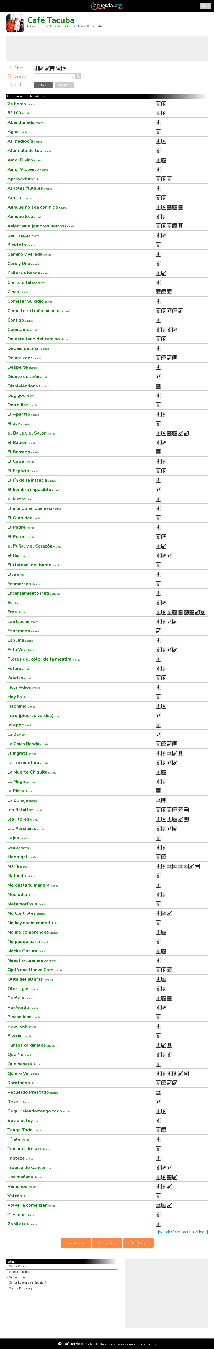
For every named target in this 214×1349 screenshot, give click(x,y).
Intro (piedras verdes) (35, 716)
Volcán (19, 1196)
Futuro (18, 668)
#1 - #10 (64, 85)
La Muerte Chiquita (31, 772)
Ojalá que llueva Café (34, 970)
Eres (16, 612)
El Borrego (23, 452)
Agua (17, 132)
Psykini (19, 1036)
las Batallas (24, 810)
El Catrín (20, 461)
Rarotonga (23, 1083)
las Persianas (26, 829)
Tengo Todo (24, 1130)
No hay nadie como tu (34, 923)
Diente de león (27, 377)
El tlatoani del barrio (33, 565)
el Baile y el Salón (31, 433)
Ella (16, 574)
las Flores (22, 819)
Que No (19, 1055)
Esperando (23, 631)
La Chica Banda (27, 744)
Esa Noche (22, 621)
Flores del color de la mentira (43, 659)
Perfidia (20, 998)
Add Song (138, 1243)
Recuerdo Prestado (32, 1092)
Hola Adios (23, 687)
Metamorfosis (26, 904)
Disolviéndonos (28, 386)
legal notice (98, 1344)
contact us (148, 1344)
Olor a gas (22, 989)
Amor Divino (24, 160)
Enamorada (23, 584)
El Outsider (23, 518)
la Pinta (20, 791)
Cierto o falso (26, 282)
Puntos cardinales (31, 1045)
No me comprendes (32, 932)
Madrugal (21, 857)
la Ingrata (22, 753)
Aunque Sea (24, 217)
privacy (114, 1344)
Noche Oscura (26, 951)
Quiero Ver (23, 1073)
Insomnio (21, 706)
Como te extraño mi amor (38, 311)
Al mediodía (24, 141)
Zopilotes (22, 1224)
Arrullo (19, 198)
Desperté (22, 367)
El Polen (20, 537)
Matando (21, 876)
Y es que (21, 1215)
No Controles (26, 913)
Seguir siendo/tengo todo (39, 1111)
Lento (18, 847)
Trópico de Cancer (31, 1168)
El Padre (20, 527)
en (131, 1344)
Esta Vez (21, 650)
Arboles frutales (29, 188)
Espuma (20, 640)
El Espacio (22, 471)
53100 (18, 113)
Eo (14, 603)
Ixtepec (19, 725)
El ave (18, 424)
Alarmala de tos (29, 151)
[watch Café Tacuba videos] (183, 1231)
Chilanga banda (28, 273)
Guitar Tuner (17, 1277)
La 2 (16, 734)
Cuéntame (22, 330)
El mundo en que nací (34, 508)
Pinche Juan (23, 1017)
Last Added (76, 1243)
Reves (18, 1102)
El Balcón (21, 443)
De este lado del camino (38, 339)
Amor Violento (27, 169)
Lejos (17, 838)
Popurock (22, 1026)
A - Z (43, 85)
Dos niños (22, 405)
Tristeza (20, 1158)
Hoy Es (19, 697)
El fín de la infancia (31, 480)
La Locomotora (27, 763)
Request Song (107, 1243)
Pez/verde (22, 1007)
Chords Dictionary (20, 1288)
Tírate (18, 1139)
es (124, 1344)
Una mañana (24, 1177)
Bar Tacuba (23, 235)
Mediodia (21, 894)
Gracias (19, 678)
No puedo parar (28, 942)
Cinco (17, 292)
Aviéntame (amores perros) (41, 226)
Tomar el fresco (28, 1149)
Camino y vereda (29, 254)
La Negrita (22, 781)
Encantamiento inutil (33, 593)
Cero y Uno (23, 264)
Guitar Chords (18, 1266)
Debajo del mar (28, 348)
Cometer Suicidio (30, 301)
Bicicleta (21, 245)
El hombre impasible (33, 490)
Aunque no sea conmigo (37, 207)
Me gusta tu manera (32, 885)
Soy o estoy (24, 1120)
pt (137, 1344)
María (17, 866)
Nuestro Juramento (32, 960)
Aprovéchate (25, 179)
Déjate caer (24, 358)
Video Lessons (19, 1272)
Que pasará (24, 1064)
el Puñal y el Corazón (34, 546)
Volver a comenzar (31, 1205)
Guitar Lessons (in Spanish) (27, 1282)
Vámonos (21, 1186)
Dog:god (21, 395)
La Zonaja (22, 800)
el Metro (21, 499)
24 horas (21, 104)
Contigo (20, 320)
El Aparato (23, 414)
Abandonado (25, 122)
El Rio (18, 556)
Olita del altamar (30, 979)
